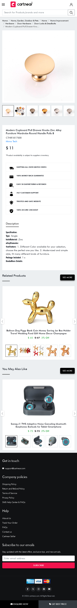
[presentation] (2, 321)
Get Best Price (57, 604)
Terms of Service (9, 493)
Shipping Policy (9, 484)
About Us (6, 518)
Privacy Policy (8, 497)
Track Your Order (9, 522)
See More (67, 277)
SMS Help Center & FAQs (13, 502)
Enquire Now (19, 604)
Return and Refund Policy (13, 488)
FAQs (4, 527)
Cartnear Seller (8, 536)
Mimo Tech (11, 141)
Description (12, 223)
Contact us (7, 531)
